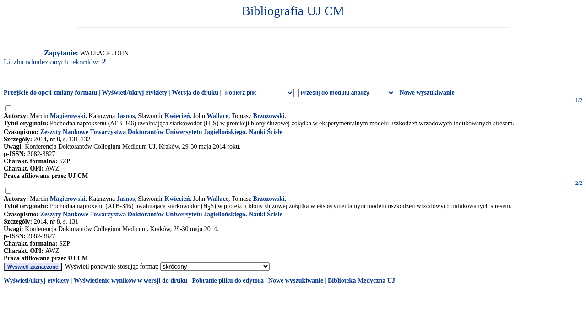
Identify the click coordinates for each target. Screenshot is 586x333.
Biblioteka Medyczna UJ (361, 280)
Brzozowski (268, 116)
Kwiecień (177, 116)
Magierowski (68, 116)
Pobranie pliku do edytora (228, 280)
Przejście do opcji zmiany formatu (51, 92)
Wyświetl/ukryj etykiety (134, 92)
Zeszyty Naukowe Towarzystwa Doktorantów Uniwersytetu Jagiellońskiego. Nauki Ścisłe (161, 132)
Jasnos (126, 116)
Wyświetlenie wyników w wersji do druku (131, 280)
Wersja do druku (195, 92)
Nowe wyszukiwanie (426, 92)
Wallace (217, 116)
